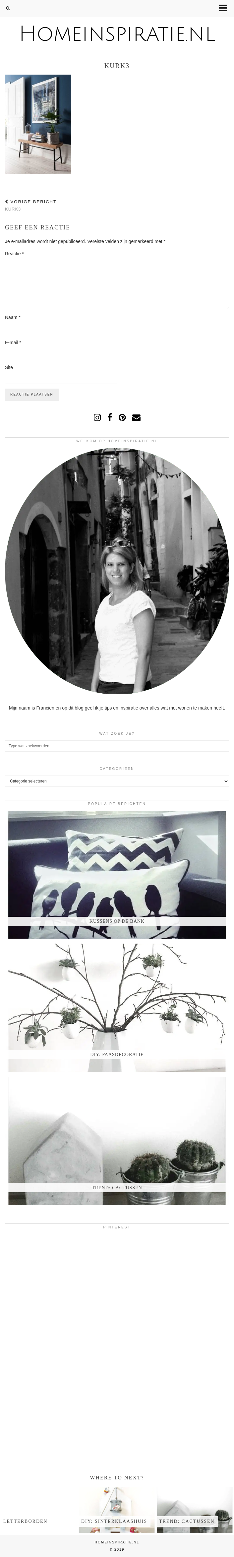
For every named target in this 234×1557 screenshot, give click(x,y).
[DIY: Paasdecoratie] (117, 1008)
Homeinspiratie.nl (117, 34)
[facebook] (109, 417)
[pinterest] (122, 417)
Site (9, 367)
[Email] (136, 417)
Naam (13, 317)
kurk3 (31, 205)
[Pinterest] (42, 1271)
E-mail (13, 342)
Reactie (14, 253)
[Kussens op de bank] (117, 875)
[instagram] (97, 417)
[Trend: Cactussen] (117, 1141)
